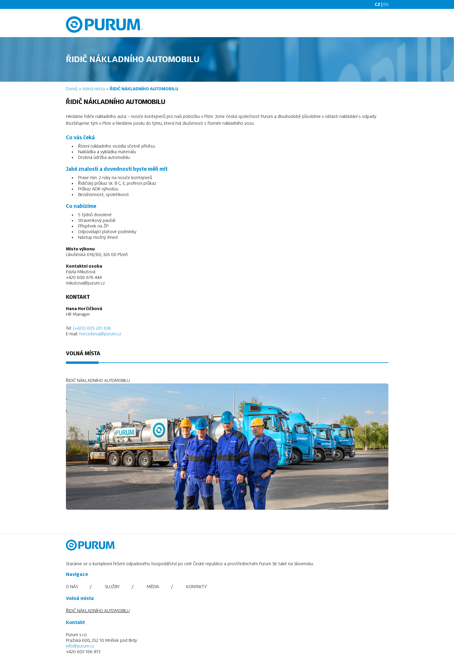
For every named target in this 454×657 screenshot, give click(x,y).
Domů (71, 88)
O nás (72, 586)
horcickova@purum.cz (100, 333)
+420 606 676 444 (84, 277)
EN (385, 4)
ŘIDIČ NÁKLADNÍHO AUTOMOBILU (98, 610)
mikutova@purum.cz (85, 283)
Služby (112, 586)
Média (153, 586)
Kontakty (196, 586)
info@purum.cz (80, 646)
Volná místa (93, 88)
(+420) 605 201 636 (92, 328)
